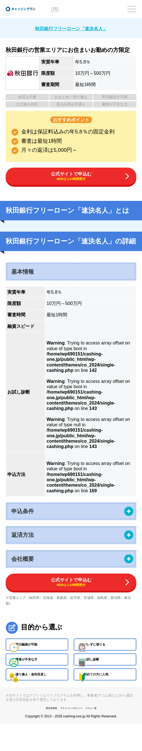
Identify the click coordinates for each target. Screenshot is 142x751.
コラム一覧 (99, 735)
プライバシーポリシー (71, 735)
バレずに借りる (104, 656)
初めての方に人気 (107, 698)
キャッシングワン (28, 9)
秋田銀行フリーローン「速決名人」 (71, 28)
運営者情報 (42, 735)
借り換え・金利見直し (42, 698)
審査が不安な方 (36, 677)
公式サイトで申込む (71, 178)
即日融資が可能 (36, 656)
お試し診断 (100, 677)
